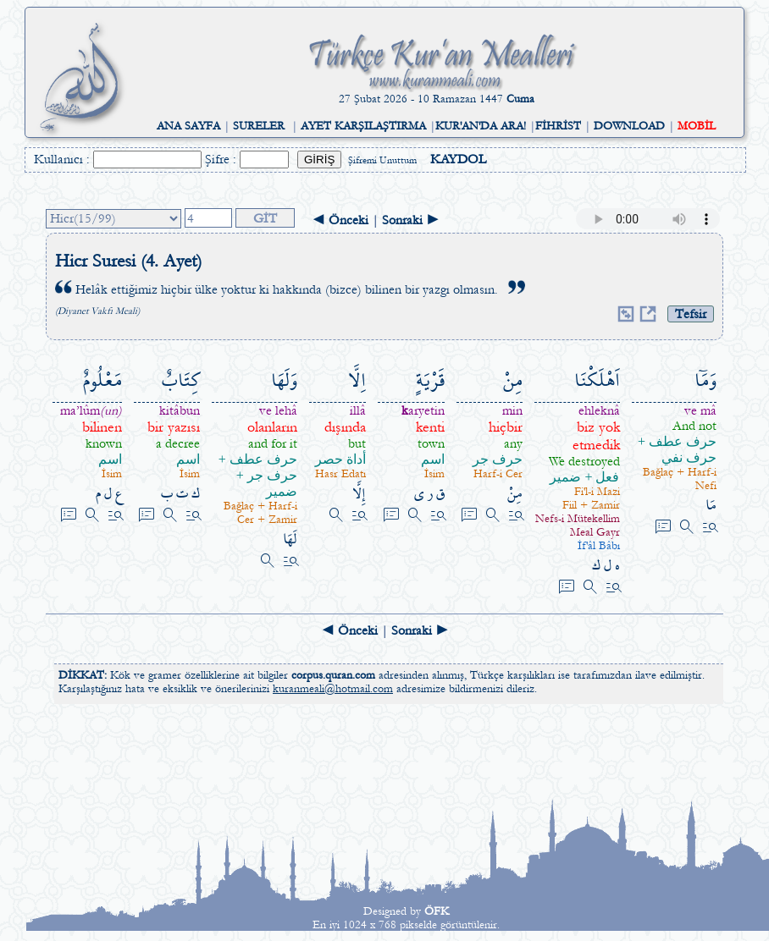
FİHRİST (558, 126)
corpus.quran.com (333, 675)
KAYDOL (458, 159)
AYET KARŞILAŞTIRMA (363, 126)
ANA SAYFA (188, 126)
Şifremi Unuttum (382, 160)
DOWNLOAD (629, 126)
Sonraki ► (411, 220)
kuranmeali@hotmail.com (333, 689)
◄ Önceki (340, 220)
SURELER (259, 126)
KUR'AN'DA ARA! (480, 126)
